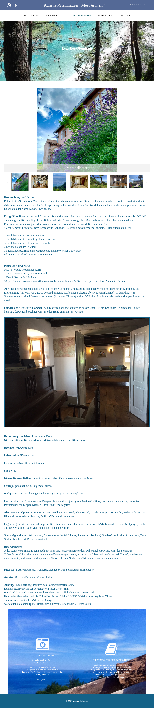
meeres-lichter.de (80, 701)
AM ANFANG (31, 15)
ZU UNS (125, 15)
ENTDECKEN (106, 15)
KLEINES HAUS (55, 15)
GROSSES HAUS (81, 15)
